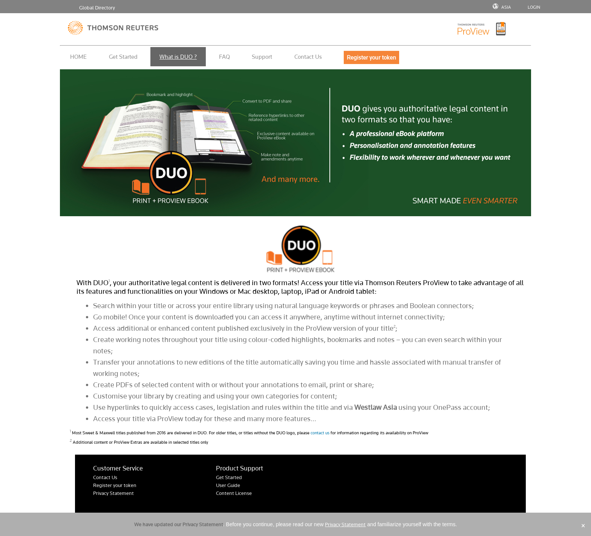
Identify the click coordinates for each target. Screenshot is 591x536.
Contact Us (308, 56)
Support (262, 56)
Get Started (123, 56)
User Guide (228, 485)
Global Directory (97, 8)
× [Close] (583, 525)
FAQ (224, 56)
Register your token (114, 485)
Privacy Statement (113, 493)
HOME (78, 56)
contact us (320, 432)
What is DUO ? (178, 56)
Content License (234, 493)
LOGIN (534, 7)
